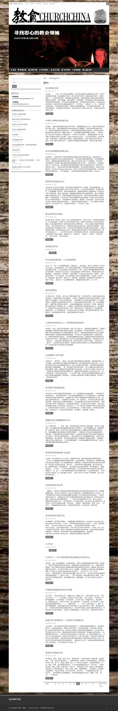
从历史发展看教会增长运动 (56, 151)
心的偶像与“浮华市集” (54, 355)
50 (63, 684)
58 (82, 684)
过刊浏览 (43, 70)
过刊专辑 (65, 70)
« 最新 (46, 684)
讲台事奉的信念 (52, 88)
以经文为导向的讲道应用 (20, 155)
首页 (27, 3)
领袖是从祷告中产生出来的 (21, 167)
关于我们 (32, 3)
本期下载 (32, 70)
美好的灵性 (16, 150)
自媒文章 (86, 70)
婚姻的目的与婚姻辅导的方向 (57, 420)
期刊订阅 (45, 3)
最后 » (101, 686)
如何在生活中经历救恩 (19, 124)
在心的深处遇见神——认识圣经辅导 (60, 260)
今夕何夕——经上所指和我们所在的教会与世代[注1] (67, 557)
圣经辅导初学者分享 (54, 485)
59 (86, 684)
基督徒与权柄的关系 (54, 653)
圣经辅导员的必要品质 (55, 388)
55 (70, 684)
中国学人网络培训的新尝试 (56, 121)
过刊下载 (55, 70)
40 (59, 684)
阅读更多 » (49, 113)
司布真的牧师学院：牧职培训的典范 (24, 145)
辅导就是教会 (51, 290)
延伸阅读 (76, 70)
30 (55, 684)
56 (74, 684)
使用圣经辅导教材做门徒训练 (57, 453)
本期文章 (22, 70)
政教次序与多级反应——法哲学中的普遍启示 (64, 620)
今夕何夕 (49, 544)
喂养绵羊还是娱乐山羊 (55, 181)
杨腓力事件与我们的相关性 (21, 119)
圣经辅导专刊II (51, 246)
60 (93, 684)
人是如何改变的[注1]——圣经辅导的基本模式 (64, 323)
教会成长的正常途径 (54, 214)
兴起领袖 (15, 134)
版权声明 (38, 3)
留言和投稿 (52, 3)
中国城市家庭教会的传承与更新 (58, 590)
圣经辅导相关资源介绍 (55, 515)
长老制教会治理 (17, 140)
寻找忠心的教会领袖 (19, 114)
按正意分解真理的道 (19, 129)
